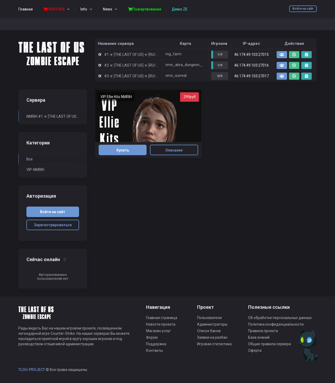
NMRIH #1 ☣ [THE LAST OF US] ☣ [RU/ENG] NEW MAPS (52, 116)
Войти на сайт (303, 8)
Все (29, 159)
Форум (152, 337)
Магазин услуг (158, 331)
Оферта (254, 350)
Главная (25, 9)
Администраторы (212, 324)
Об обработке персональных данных (280, 318)
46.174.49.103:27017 (251, 76)
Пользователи (209, 318)
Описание (174, 150)
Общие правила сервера (269, 344)
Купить (122, 150)
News (107, 9)
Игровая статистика (214, 344)
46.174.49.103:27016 (251, 65)
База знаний (259, 337)
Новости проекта (160, 324)
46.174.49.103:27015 (251, 54)
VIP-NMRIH (35, 170)
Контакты (154, 350)
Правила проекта (263, 331)
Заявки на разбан (212, 337)
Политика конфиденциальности (276, 324)
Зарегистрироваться (53, 225)
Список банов (209, 331)
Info (83, 9)
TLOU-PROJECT (31, 370)
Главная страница (161, 318)
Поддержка (156, 344)
